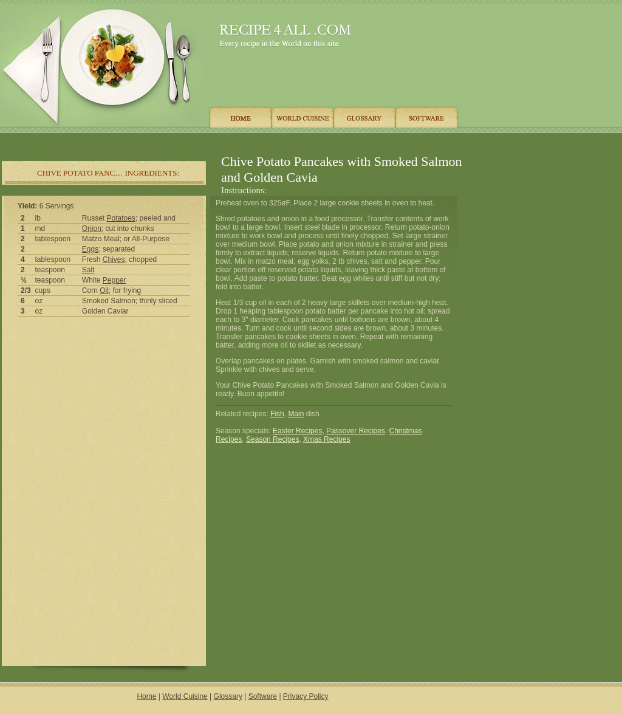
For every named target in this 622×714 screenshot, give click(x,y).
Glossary (228, 696)
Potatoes (121, 218)
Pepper (114, 280)
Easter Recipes (297, 431)
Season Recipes (272, 439)
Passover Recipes (355, 431)
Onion (91, 228)
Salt (88, 270)
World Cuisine (184, 696)
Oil (104, 290)
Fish (277, 414)
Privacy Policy (306, 696)
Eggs (90, 249)
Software (262, 696)
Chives (114, 259)
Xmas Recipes (326, 439)
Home (146, 696)
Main (296, 414)
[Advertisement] (230, 141)
